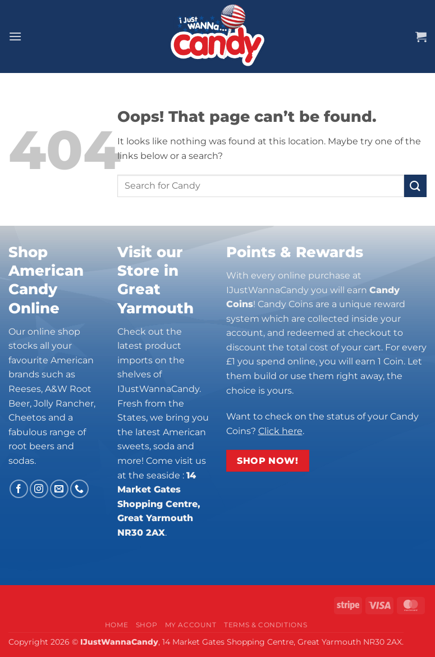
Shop (146, 624)
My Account (191, 624)
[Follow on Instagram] (39, 489)
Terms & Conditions (265, 624)
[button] (15, 36)
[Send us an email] (59, 489)
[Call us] (79, 489)
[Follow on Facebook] (19, 489)
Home (116, 624)
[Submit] (415, 186)
